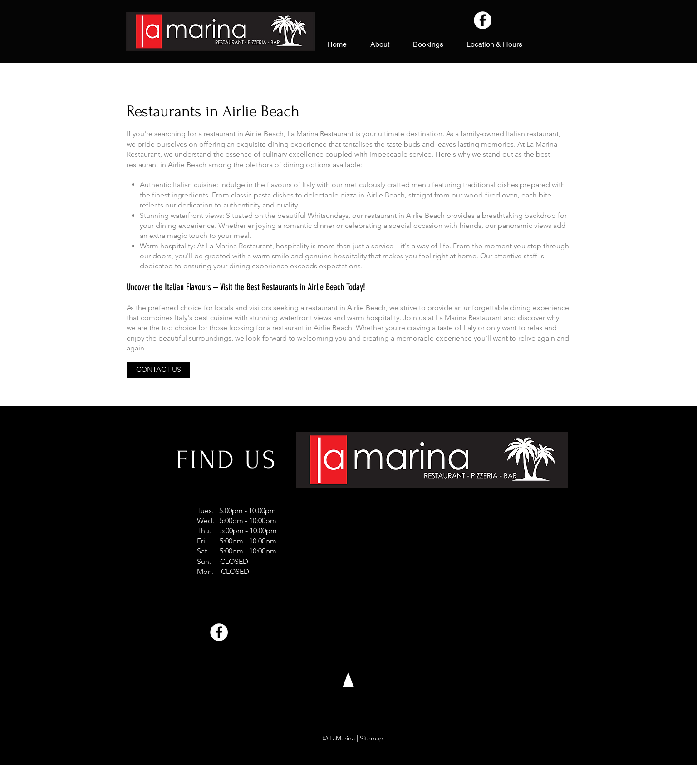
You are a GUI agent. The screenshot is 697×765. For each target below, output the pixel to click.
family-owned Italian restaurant (510, 133)
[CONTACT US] (158, 370)
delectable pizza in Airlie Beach (354, 195)
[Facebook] (482, 20)
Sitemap (371, 738)
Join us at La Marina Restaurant (452, 317)
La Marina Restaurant (239, 246)
